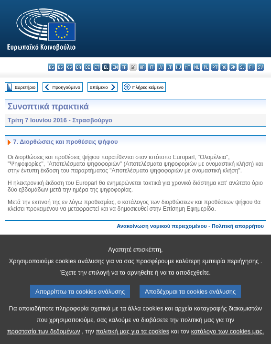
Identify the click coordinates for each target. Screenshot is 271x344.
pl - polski (205, 67)
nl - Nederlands (196, 67)
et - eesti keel (96, 67)
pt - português (214, 67)
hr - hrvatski (142, 67)
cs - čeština (69, 67)
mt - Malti (187, 67)
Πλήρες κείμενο (147, 87)
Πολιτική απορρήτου (238, 226)
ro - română (224, 67)
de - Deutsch (87, 67)
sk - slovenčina (233, 67)
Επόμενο (98, 87)
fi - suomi (251, 67)
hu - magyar (178, 67)
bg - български (51, 67)
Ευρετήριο (25, 87)
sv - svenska (260, 67)
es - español (60, 67)
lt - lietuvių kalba (169, 67)
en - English (115, 67)
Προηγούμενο (66, 87)
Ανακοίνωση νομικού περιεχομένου (162, 226)
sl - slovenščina (242, 67)
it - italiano (151, 67)
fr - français (124, 67)
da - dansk (78, 67)
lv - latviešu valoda (160, 67)
